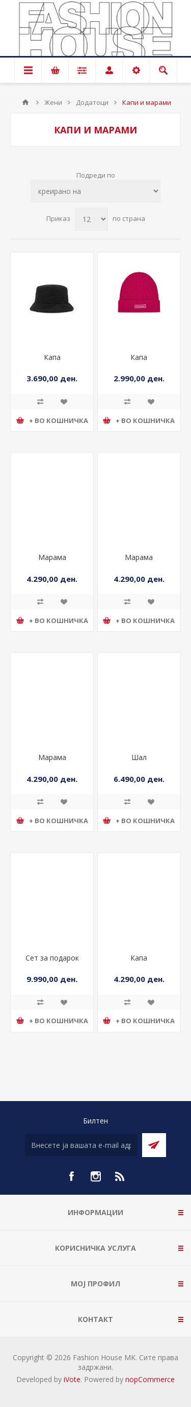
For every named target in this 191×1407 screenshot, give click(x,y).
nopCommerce (150, 1379)
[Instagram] (96, 1176)
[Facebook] (71, 1176)
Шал (139, 757)
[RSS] (120, 1176)
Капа (52, 357)
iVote (72, 1379)
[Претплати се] (81, 1145)
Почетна (25, 102)
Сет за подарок (52, 958)
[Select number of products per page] (91, 219)
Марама (52, 557)
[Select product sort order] (95, 191)
